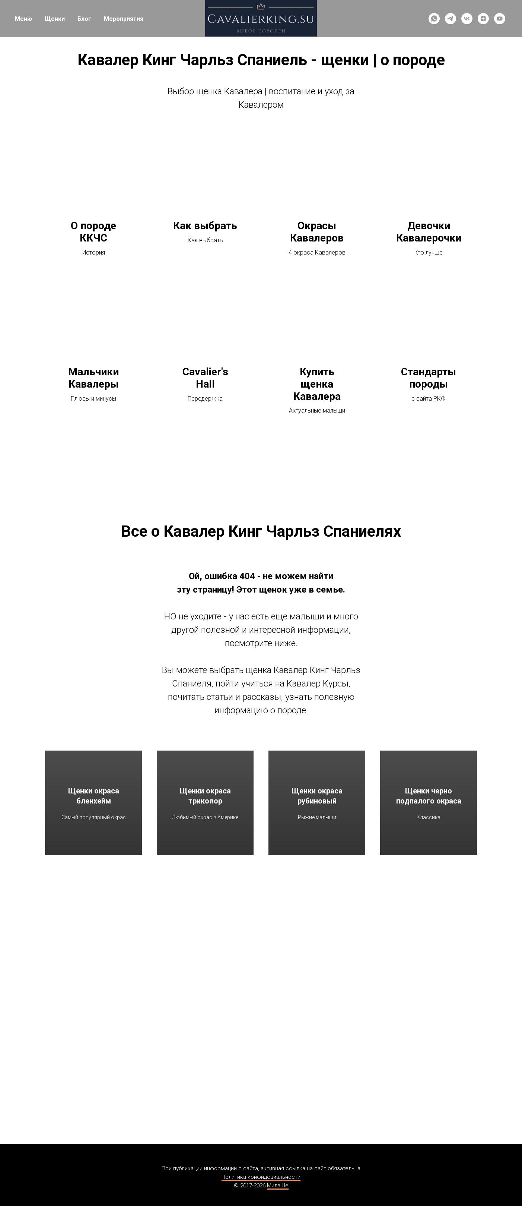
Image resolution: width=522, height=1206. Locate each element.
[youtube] (499, 18)
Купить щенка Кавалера (317, 384)
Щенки (55, 18)
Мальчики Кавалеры (93, 378)
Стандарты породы (428, 378)
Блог (84, 18)
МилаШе (278, 1185)
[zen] (483, 18)
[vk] (466, 18)
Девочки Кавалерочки (428, 232)
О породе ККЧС (93, 232)
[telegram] (450, 18)
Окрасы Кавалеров (317, 232)
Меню (23, 18)
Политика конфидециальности (261, 1177)
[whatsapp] (434, 18)
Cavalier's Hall (205, 378)
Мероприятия (123, 18)
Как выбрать (205, 226)
